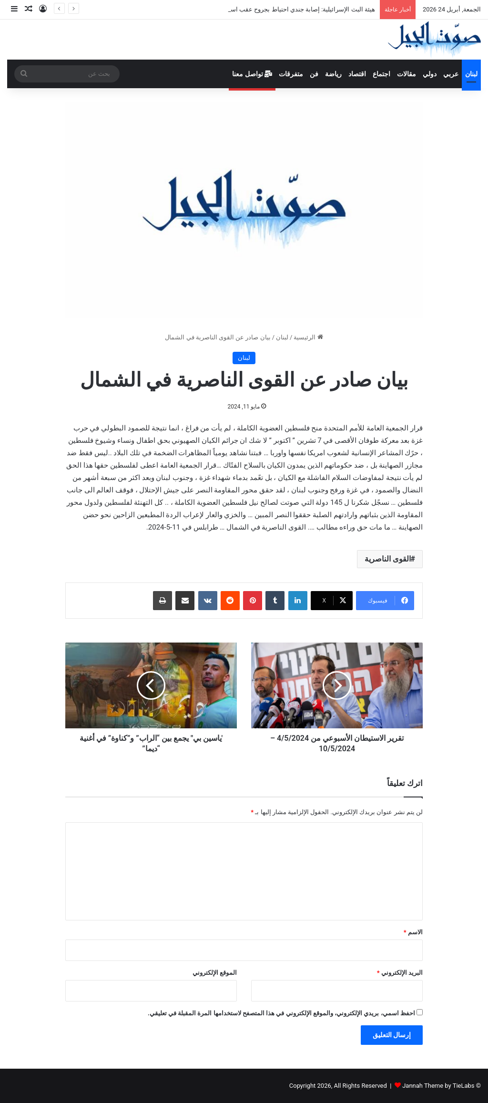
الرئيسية (308, 337)
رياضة (333, 74)
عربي (450, 74)
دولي (430, 74)
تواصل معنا (252, 74)
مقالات (406, 74)
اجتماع (381, 74)
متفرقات (291, 74)
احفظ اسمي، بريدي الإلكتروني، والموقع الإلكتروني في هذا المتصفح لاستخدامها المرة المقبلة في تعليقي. (281, 1013)
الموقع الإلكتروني (215, 972)
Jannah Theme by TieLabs (438, 1085)
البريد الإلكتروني (400, 972)
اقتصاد (357, 74)
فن (314, 74)
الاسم (413, 932)
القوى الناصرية (388, 558)
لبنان (471, 74)
